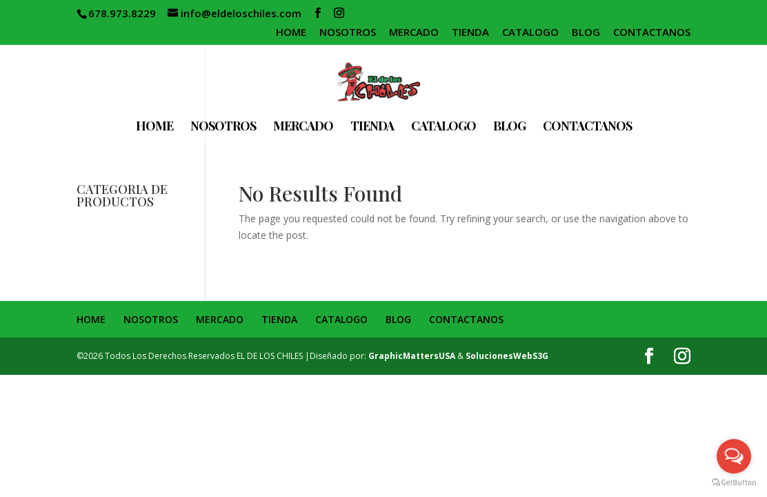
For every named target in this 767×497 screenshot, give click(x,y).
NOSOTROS (347, 33)
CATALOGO (530, 33)
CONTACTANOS (651, 33)
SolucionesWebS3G (507, 356)
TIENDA (470, 33)
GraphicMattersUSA (411, 356)
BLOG (586, 33)
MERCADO (414, 33)
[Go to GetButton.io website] (734, 482)
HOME (291, 33)
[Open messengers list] (734, 456)
